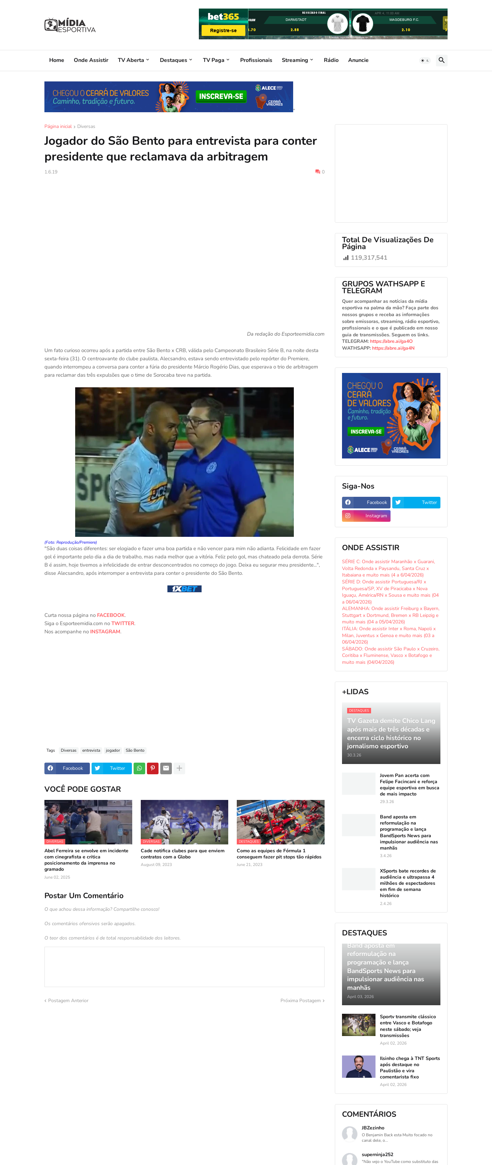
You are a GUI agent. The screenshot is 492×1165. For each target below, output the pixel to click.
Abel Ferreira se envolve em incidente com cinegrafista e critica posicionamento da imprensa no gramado (86, 860)
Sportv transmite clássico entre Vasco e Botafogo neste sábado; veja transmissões (408, 1026)
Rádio (331, 60)
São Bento (135, 750)
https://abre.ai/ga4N (393, 348)
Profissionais (256, 60)
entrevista (91, 750)
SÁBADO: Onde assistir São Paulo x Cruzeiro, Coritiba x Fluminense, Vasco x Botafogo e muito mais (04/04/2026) (390, 655)
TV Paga (213, 60)
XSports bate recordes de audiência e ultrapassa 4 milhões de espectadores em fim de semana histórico (408, 883)
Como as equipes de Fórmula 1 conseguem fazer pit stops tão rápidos (279, 854)
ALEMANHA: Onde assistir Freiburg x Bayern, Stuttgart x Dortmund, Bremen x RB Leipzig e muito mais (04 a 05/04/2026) (390, 615)
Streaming (295, 60)
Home (56, 60)
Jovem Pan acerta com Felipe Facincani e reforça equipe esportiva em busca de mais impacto (409, 785)
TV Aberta (131, 60)
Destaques (173, 60)
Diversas (86, 127)
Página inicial (58, 127)
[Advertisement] (184, 232)
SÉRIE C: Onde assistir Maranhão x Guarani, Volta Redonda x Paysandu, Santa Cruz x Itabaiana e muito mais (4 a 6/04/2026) (388, 568)
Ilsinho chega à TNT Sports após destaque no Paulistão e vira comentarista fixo (410, 1068)
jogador (113, 750)
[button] (425, 60)
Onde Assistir (91, 60)
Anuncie (358, 60)
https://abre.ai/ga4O (391, 341)
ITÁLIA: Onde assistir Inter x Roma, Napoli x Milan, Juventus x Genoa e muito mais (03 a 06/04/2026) (389, 635)
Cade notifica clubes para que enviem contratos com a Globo (182, 854)
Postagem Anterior (68, 1000)
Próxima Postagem (301, 1000)
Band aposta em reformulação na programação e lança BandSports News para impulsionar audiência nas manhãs (409, 832)
